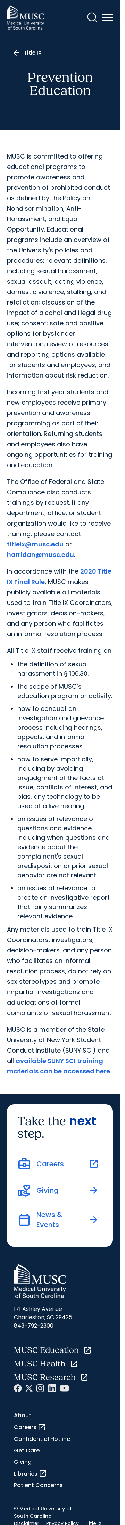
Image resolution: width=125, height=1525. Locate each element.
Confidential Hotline (42, 1439)
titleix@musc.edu (35, 544)
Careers (30, 1427)
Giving (23, 1462)
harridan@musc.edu (40, 554)
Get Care (27, 1450)
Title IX (33, 52)
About (22, 1415)
